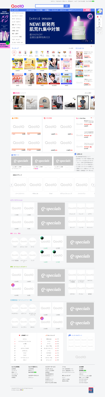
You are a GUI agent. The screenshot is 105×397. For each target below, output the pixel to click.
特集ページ (16, 155)
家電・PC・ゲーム (16, 24)
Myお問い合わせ (49, 368)
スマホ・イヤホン (16, 27)
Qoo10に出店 (81, 1)
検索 (66, 6)
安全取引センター (49, 379)
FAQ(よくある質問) (49, 370)
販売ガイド (31, 370)
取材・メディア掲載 (83, 377)
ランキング (15, 48)
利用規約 (47, 372)
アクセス (47, 377)
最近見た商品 (65, 381)
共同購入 (16, 118)
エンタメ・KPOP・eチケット (18, 42)
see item (73, 204)
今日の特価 (49, 118)
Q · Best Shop (82, 118)
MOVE (16, 93)
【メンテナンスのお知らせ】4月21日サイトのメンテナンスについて (85, 160)
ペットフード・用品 (17, 36)
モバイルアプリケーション (68, 372)
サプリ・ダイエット (17, 18)
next (93, 100)
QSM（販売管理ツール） (68, 368)
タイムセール (80, 48)
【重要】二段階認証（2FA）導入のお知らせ (85, 170)
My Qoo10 (58, 1)
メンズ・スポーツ (16, 21)
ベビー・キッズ (15, 39)
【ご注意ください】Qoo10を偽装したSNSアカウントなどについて (85, 166)
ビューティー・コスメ (17, 16)
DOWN (100, 33)
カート (65, 1)
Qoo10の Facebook (83, 379)
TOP (98, 32)
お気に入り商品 (66, 379)
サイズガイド (99, 30)
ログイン (53, 1)
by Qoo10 (23, 93)
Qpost (71, 1)
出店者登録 (31, 368)
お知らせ (79, 154)
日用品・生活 (15, 30)
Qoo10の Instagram (83, 382)
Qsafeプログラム (49, 381)
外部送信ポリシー (49, 375)
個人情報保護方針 (49, 374)
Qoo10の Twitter (83, 381)
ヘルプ (75, 1)
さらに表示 (71, 48)
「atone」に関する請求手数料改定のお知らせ (85, 162)
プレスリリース (82, 372)
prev (11, 100)
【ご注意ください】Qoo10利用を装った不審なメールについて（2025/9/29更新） (85, 164)
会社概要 (81, 368)
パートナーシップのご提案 (85, 375)
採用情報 (81, 370)
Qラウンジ (31, 377)
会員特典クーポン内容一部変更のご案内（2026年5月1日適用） (85, 158)
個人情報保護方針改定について (83, 156)
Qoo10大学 (88, 1)
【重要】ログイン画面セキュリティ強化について (85, 168)
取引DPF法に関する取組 (51, 382)
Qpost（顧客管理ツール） (68, 370)
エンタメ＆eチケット (76, 335)
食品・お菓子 (15, 33)
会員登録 (14, 368)
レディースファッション (18, 13)
